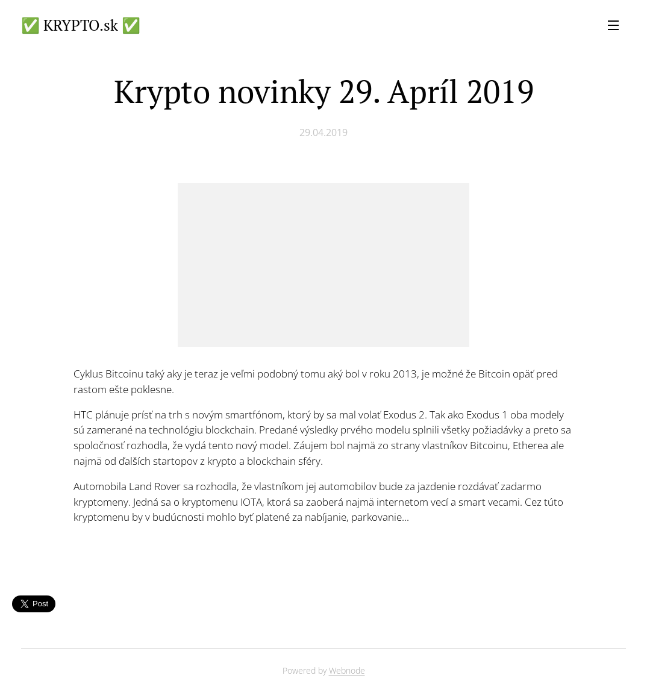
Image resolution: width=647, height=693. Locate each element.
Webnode (347, 670)
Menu (613, 25)
